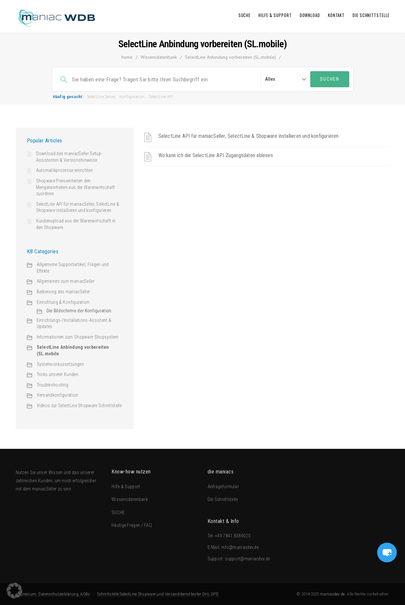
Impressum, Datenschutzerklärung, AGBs (53, 594)
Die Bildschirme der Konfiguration (79, 310)
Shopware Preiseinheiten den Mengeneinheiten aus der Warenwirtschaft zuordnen (75, 187)
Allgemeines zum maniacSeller (65, 281)
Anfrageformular (223, 486)
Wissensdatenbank (159, 57)
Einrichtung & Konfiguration (63, 302)
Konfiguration (132, 96)
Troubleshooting (53, 384)
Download (310, 15)
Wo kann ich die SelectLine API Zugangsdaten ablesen (215, 155)
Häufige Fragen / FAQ (131, 525)
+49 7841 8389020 (233, 535)
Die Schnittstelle (371, 15)
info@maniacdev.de (240, 547)
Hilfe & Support (275, 15)
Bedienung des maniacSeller (63, 291)
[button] (14, 590)
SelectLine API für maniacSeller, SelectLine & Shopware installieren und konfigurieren (248, 136)
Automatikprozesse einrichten (64, 170)
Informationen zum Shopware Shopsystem (78, 337)
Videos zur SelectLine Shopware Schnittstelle (79, 405)
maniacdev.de (332, 594)
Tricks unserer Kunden (57, 374)
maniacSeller (44, 488)
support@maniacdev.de (247, 558)
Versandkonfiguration (57, 395)
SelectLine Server (101, 96)
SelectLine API (161, 96)
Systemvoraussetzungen (60, 364)
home (126, 57)
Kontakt (336, 15)
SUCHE (244, 15)
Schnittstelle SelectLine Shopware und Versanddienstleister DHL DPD (158, 594)
